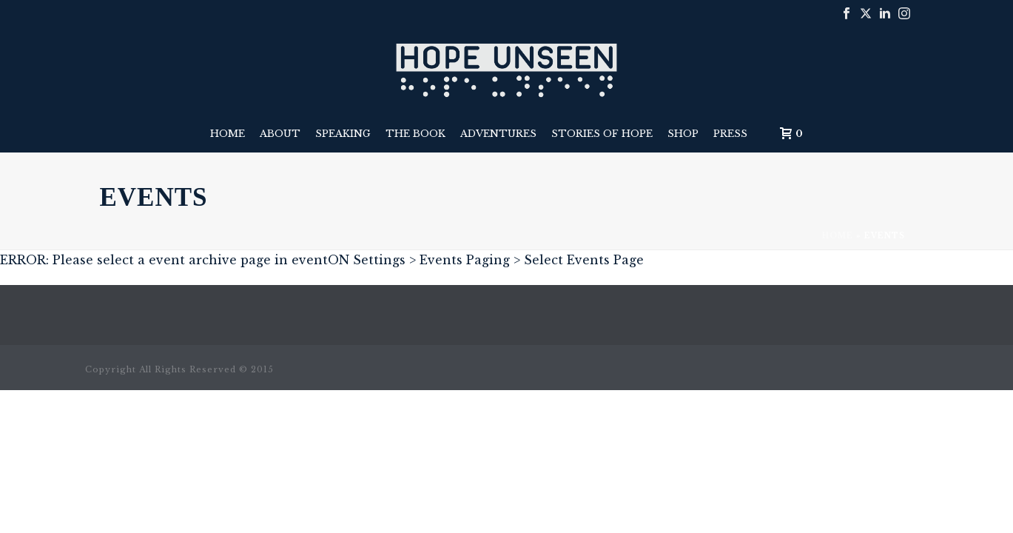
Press (730, 133)
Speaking (343, 133)
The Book (415, 133)
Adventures (498, 133)
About (280, 133)
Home (227, 133)
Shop (683, 133)
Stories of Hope (602, 133)
